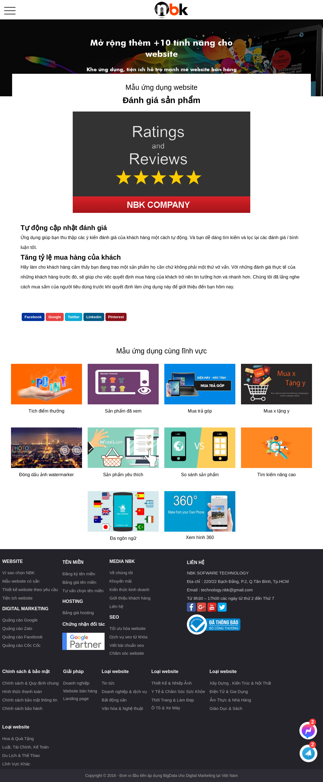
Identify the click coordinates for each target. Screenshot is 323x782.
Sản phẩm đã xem (123, 411)
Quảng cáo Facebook (22, 636)
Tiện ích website (17, 598)
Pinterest (116, 317)
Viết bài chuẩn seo (126, 645)
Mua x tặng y (276, 411)
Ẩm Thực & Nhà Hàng (230, 700)
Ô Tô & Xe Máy (165, 707)
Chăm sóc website (126, 653)
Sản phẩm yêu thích (123, 474)
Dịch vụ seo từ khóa (128, 636)
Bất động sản (114, 700)
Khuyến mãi (120, 581)
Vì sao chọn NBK (18, 572)
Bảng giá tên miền (79, 582)
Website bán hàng (80, 691)
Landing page (76, 698)
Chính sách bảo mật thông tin (29, 700)
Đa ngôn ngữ (123, 538)
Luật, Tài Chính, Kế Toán (25, 747)
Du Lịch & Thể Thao (21, 755)
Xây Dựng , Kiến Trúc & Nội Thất (240, 683)
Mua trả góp (200, 411)
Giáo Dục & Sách (226, 708)
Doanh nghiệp (76, 683)
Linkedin (93, 317)
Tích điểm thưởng (46, 411)
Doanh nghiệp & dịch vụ (124, 691)
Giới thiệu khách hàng (129, 598)
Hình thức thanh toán (22, 691)
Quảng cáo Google (20, 620)
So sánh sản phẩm (200, 474)
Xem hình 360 (200, 537)
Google (54, 317)
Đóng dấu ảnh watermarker (46, 474)
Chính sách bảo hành (22, 708)
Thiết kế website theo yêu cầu (30, 589)
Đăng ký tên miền (78, 573)
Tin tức (108, 683)
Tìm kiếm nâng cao (276, 474)
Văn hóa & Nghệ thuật (122, 708)
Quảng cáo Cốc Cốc (21, 645)
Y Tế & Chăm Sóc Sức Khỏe (178, 691)
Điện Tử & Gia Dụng (229, 691)
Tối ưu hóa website (127, 628)
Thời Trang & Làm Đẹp (172, 700)
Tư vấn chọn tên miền (82, 590)
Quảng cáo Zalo (17, 628)
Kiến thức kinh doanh (129, 589)
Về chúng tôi (121, 572)
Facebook (33, 317)
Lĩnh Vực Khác (16, 763)
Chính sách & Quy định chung (30, 683)
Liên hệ (116, 606)
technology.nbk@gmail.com (227, 589)
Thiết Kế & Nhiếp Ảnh (171, 683)
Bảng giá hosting (78, 612)
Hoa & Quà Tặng (18, 738)
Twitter (73, 317)
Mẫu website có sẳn (20, 581)
